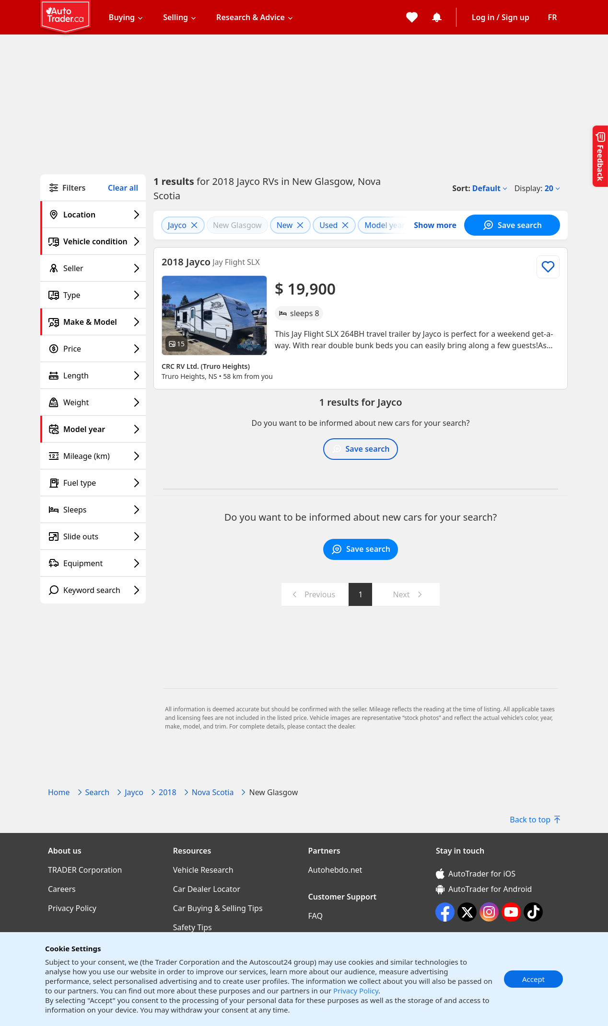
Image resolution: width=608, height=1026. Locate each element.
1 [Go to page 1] (360, 594)
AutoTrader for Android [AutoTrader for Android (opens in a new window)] (484, 889)
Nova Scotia (213, 792)
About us (65, 850)
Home (59, 792)
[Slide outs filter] (93, 536)
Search (97, 792)
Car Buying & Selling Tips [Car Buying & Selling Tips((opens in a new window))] (218, 908)
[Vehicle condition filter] (93, 241)
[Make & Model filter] (93, 321)
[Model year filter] (93, 429)
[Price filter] (93, 348)
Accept (533, 979)
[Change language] (552, 17)
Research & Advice (250, 17)
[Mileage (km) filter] (93, 456)
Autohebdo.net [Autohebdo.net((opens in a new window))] (335, 870)
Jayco (134, 792)
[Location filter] (93, 214)
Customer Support (342, 896)
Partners (324, 850)
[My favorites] (411, 17)
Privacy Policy (355, 990)
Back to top (535, 819)
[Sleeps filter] (93, 509)
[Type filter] (93, 295)
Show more (435, 225)
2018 (167, 792)
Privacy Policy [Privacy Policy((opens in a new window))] (72, 908)
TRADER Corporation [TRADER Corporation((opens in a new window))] (85, 870)
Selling (175, 17)
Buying (122, 17)
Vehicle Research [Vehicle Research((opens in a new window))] (203, 870)
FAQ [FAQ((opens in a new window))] (315, 916)
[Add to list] (548, 266)
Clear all (123, 188)
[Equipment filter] (93, 563)
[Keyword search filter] (93, 590)
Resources (192, 850)
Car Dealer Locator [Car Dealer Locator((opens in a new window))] (206, 889)
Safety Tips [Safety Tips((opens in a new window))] (192, 927)
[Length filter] (93, 375)
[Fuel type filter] (93, 482)
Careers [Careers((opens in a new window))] (62, 889)
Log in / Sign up (500, 17)
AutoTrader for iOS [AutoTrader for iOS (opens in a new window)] (475, 873)
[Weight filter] (93, 402)
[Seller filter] (93, 268)
